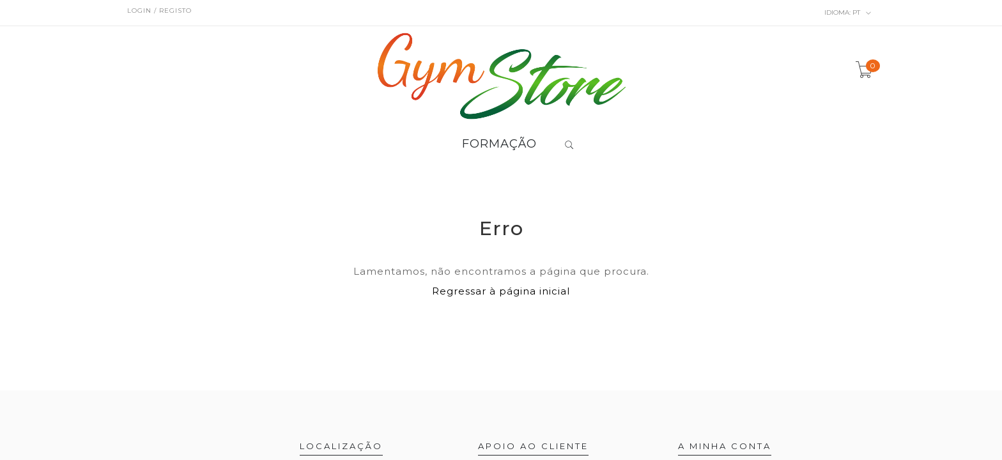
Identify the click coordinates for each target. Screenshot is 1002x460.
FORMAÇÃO (499, 144)
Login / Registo (159, 10)
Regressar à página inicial (501, 291)
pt (848, 12)
